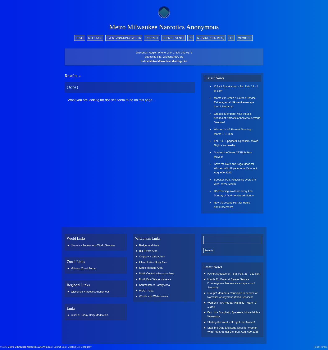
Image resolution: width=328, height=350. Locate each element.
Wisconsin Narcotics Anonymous (90, 291)
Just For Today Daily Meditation (89, 315)
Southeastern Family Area (154, 284)
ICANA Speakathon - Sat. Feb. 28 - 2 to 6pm (236, 88)
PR (191, 37)
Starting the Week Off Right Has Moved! (233, 154)
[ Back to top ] (321, 347)
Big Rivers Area (148, 250)
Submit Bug (60, 347)
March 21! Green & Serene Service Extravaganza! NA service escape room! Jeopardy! (235, 102)
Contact (151, 37)
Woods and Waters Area (153, 296)
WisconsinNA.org (173, 56)
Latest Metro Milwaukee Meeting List (164, 61)
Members (244, 37)
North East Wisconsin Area (155, 279)
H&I (231, 37)
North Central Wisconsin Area (156, 273)
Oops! (72, 87)
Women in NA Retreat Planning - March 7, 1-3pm (233, 131)
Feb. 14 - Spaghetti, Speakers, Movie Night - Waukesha (236, 143)
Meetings (95, 37)
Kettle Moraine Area (151, 267)
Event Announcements (124, 37)
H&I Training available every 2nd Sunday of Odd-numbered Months (234, 193)
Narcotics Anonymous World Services (93, 245)
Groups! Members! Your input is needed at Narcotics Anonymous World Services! (237, 118)
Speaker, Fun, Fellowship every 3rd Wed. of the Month (235, 181)
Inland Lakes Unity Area (153, 262)
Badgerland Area (149, 245)
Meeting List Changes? (79, 347)
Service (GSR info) (210, 37)
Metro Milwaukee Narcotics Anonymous (164, 27)
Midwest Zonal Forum (83, 268)
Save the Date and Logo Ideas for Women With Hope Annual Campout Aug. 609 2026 (235, 168)
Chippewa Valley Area (152, 256)
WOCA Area (146, 290)
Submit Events (173, 37)
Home (79, 37)
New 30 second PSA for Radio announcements (232, 204)
